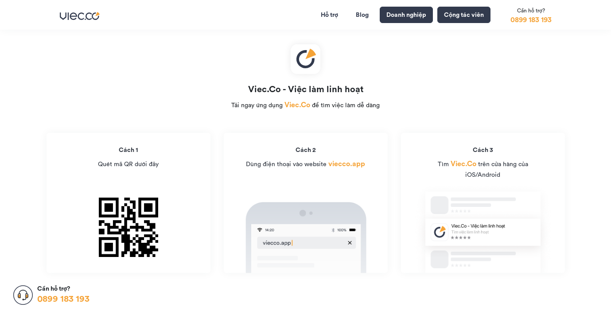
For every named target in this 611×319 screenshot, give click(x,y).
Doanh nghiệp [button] (406, 15)
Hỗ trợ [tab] (329, 15)
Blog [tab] (362, 15)
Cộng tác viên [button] (464, 15)
